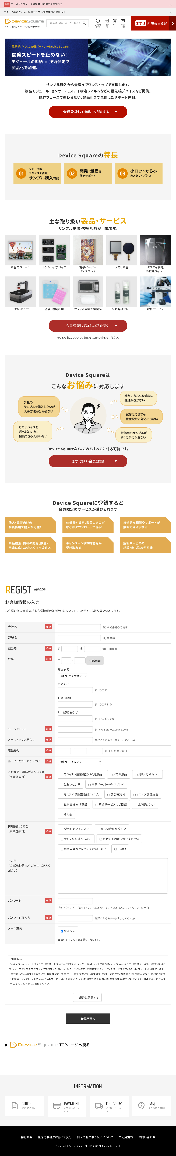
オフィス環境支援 (145, 794)
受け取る (68, 931)
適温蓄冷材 (116, 794)
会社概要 (26, 1137)
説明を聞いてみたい (75, 829)
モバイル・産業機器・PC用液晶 (81, 774)
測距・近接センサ (147, 774)
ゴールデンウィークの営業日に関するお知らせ (36, 4)
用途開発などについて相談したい (83, 849)
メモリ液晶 (118, 774)
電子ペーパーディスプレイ (106, 784)
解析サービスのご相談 (111, 804)
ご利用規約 (126, 1137)
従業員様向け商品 (74, 804)
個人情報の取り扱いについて (95, 1137)
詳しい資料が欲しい (112, 829)
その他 (66, 814)
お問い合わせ (147, 1137)
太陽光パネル (145, 804)
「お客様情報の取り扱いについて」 (54, 611)
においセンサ (70, 784)
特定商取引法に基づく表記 (55, 1137)
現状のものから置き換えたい (119, 839)
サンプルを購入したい (76, 839)
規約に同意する (87, 997)
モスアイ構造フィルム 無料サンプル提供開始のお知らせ (34, 12)
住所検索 (95, 661)
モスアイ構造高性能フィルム (80, 794)
